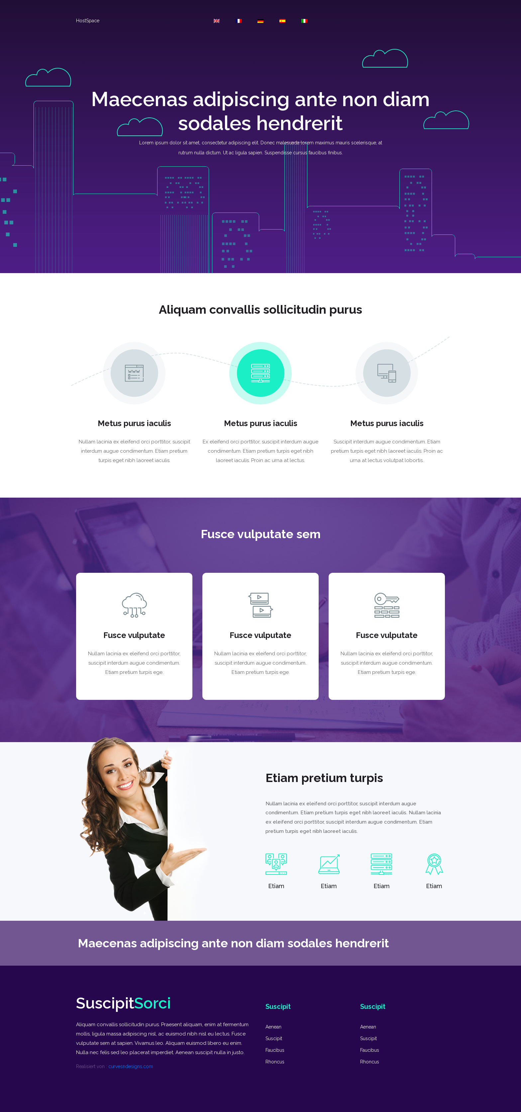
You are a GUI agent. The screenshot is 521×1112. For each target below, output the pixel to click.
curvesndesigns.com (130, 1066)
